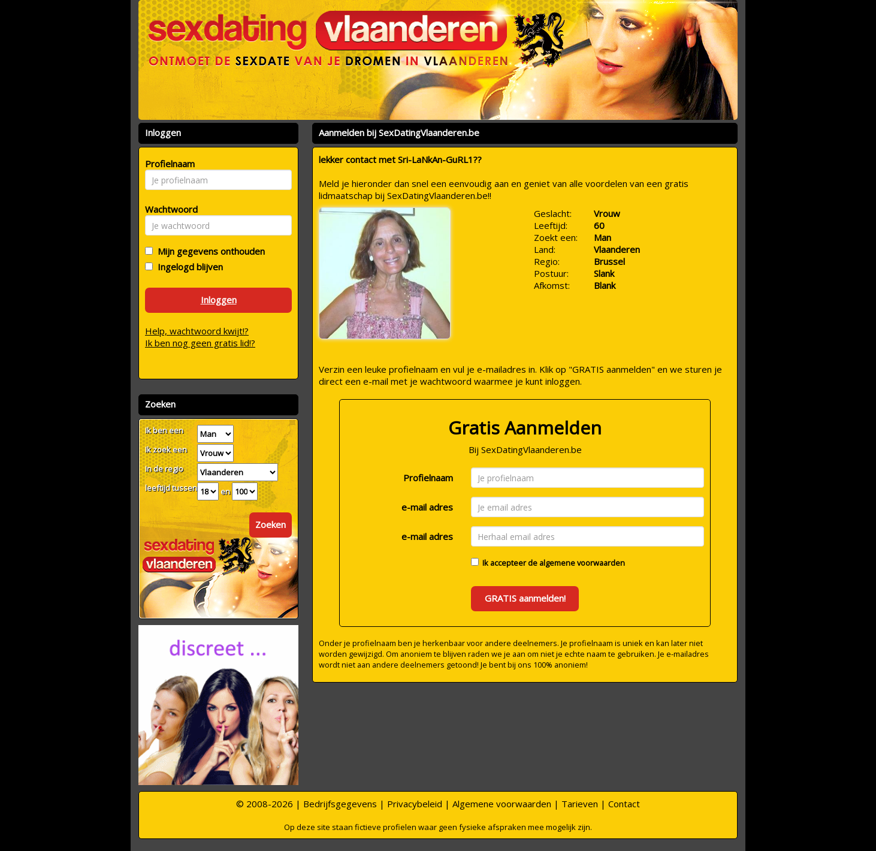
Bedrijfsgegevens (340, 804)
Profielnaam (428, 478)
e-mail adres (427, 507)
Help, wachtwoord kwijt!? (197, 331)
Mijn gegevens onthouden (209, 251)
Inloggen (219, 300)
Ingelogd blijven (188, 267)
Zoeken (270, 524)
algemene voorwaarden (582, 562)
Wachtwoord (168, 209)
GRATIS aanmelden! (525, 598)
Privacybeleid (414, 804)
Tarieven (579, 804)
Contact (624, 804)
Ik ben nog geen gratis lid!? (200, 343)
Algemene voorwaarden (501, 804)
